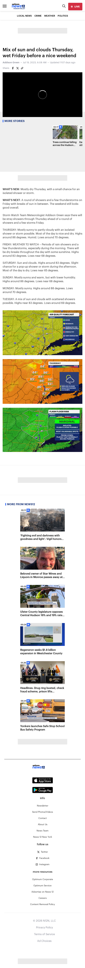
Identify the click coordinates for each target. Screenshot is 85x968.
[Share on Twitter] (17, 68)
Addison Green (11, 62)
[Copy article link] (22, 68)
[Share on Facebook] (13, 68)
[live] (75, 6)
